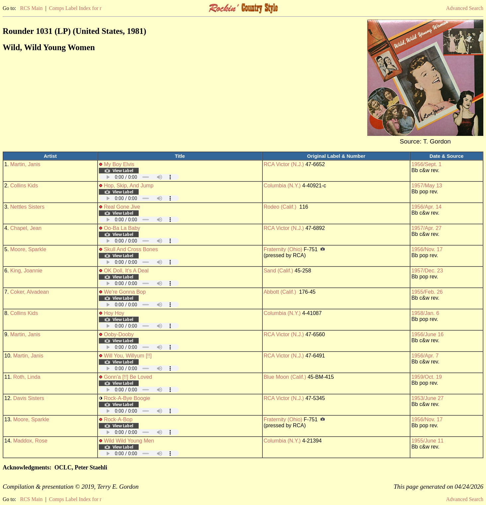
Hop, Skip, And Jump (128, 185)
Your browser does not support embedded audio (139, 177)
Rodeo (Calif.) (280, 207)
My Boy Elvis (119, 164)
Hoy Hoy (114, 313)
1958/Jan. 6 (425, 313)
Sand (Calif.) (278, 270)
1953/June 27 (427, 398)
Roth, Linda (26, 377)
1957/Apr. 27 (426, 228)
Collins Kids (24, 185)
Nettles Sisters (27, 207)
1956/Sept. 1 (426, 164)
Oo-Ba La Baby (122, 228)
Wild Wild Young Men (129, 441)
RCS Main (31, 8)
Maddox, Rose (30, 441)
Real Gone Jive (122, 207)
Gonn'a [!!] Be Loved (128, 377)
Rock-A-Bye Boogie (127, 398)
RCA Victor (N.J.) (284, 164)
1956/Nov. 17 (427, 249)
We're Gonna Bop (125, 292)
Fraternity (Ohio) (283, 249)
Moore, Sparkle (28, 249)
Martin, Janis (25, 164)
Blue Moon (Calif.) (285, 377)
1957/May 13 (426, 185)
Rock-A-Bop (118, 419)
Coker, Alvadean (29, 292)
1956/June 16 (427, 334)
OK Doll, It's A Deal (126, 270)
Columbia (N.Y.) (282, 185)
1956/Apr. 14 (426, 207)
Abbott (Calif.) (280, 292)
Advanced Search (464, 8)
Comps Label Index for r (75, 8)
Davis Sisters (28, 398)
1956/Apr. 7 (425, 355)
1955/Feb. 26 (427, 292)
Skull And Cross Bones (131, 249)
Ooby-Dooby (119, 334)
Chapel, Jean (25, 228)
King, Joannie (26, 270)
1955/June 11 (427, 441)
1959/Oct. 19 (426, 377)
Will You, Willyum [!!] (128, 355)
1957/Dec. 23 (427, 270)
